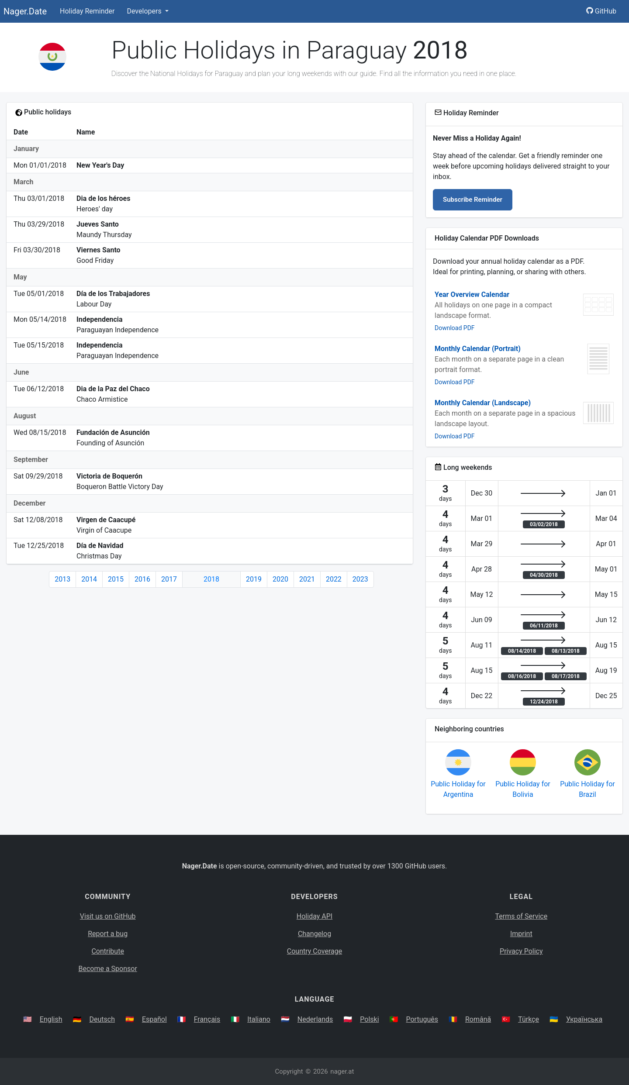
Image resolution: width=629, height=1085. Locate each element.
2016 (142, 579)
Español (154, 1019)
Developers (145, 11)
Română (478, 1019)
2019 (254, 579)
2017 (169, 579)
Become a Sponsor (107, 968)
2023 (360, 579)
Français (207, 1019)
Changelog (314, 934)
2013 (62, 579)
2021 (307, 579)
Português (422, 1019)
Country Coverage (314, 951)
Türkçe (528, 1019)
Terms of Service (521, 916)
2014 (89, 579)
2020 (280, 579)
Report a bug (108, 934)
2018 (211, 579)
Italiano (258, 1019)
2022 (334, 579)
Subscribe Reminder (472, 199)
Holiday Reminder (87, 11)
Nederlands (315, 1019)
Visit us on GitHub (108, 916)
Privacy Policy (521, 951)
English (51, 1019)
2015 (116, 579)
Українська (584, 1019)
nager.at (342, 1071)
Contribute (107, 951)
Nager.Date (25, 11)
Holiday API (314, 916)
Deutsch (102, 1019)
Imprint (521, 934)
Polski (369, 1019)
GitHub (601, 11)
